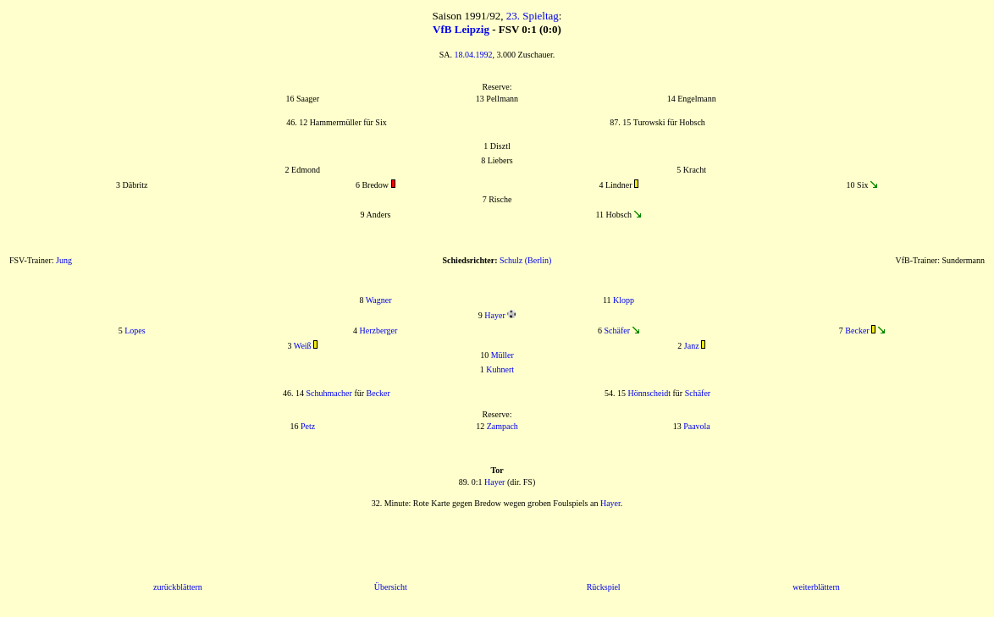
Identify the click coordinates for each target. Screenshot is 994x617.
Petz (308, 426)
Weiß (303, 345)
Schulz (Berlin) (525, 260)
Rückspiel (604, 587)
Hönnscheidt (649, 393)
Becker (857, 330)
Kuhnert (500, 369)
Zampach (502, 426)
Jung (64, 260)
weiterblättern (816, 587)
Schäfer (617, 330)
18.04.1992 (474, 54)
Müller (502, 355)
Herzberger (379, 330)
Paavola (696, 426)
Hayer (494, 315)
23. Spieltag (532, 15)
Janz (691, 345)
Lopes (134, 330)
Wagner (379, 300)
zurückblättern (177, 587)
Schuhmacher (328, 393)
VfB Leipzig (461, 29)
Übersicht (390, 587)
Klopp (623, 300)
